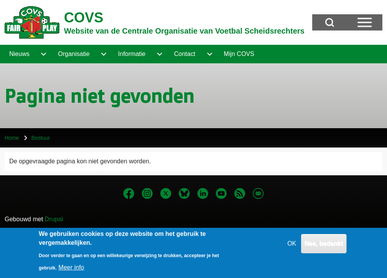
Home (12, 138)
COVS (83, 17)
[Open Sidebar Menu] (364, 22)
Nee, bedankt (324, 246)
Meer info (71, 270)
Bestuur (40, 138)
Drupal (54, 219)
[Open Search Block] (329, 22)
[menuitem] (19, 54)
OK (291, 246)
